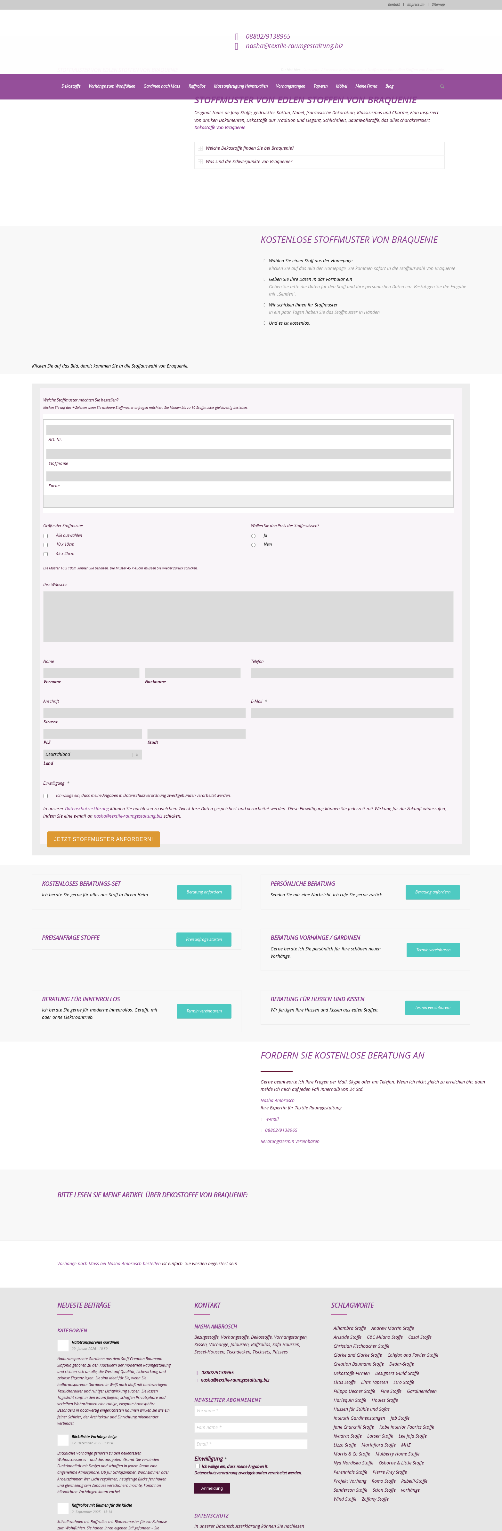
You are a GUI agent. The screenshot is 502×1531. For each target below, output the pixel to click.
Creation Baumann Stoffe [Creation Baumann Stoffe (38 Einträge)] (359, 1364)
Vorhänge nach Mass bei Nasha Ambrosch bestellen (109, 1264)
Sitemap (438, 4)
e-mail (272, 1119)
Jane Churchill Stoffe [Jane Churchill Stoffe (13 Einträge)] (354, 1427)
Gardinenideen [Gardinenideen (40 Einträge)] (422, 1391)
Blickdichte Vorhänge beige (94, 1437)
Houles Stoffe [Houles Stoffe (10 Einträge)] (385, 1400)
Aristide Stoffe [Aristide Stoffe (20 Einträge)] (347, 1337)
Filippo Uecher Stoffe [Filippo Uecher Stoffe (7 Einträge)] (354, 1391)
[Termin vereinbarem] (204, 1011)
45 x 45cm (65, 554)
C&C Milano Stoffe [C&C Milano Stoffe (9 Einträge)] (385, 1337)
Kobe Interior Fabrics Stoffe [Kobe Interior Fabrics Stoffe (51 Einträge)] (406, 1427)
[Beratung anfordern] (204, 892)
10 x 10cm (65, 545)
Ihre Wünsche (55, 585)
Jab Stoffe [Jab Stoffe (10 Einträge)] (400, 1418)
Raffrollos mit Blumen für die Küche (102, 1505)
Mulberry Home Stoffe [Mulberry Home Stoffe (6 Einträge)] (397, 1454)
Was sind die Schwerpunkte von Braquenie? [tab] (245, 161)
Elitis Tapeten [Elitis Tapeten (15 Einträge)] (374, 1382)
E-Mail (259, 702)
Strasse (51, 722)
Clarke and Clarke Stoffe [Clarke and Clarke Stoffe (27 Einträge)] (358, 1355)
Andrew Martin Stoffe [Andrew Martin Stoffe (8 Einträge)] (392, 1328)
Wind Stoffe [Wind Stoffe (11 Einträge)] (345, 1499)
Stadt (153, 743)
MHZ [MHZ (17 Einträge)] (405, 1445)
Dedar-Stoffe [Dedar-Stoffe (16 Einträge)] (401, 1364)
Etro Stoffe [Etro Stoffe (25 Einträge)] (403, 1382)
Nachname (155, 682)
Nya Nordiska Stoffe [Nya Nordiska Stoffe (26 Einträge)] (353, 1463)
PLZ (47, 743)
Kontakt (394, 4)
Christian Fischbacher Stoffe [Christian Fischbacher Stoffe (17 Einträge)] (361, 1346)
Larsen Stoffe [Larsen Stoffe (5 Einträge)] (380, 1436)
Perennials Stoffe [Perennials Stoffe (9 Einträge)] (350, 1472)
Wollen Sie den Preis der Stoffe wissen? (285, 526)
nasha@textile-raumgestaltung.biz (294, 46)
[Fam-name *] (251, 1428)
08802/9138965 (268, 37)
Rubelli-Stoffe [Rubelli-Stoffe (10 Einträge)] (414, 1481)
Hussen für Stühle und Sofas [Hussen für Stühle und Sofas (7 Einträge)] (362, 1409)
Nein (268, 545)
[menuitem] (71, 86)
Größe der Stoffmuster (63, 526)
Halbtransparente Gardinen (95, 1343)
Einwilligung (56, 783)
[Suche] (440, 87)
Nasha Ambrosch (278, 1101)
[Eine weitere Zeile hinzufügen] (245, 500)
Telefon (257, 662)
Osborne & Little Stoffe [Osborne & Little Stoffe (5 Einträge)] (401, 1463)
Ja (265, 536)
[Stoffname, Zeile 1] (248, 454)
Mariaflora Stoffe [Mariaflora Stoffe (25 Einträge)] (378, 1445)
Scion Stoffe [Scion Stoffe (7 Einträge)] (384, 1490)
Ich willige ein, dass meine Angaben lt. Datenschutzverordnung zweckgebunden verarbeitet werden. (143, 796)
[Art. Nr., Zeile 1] (248, 430)
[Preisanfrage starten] (203, 939)
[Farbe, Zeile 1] (248, 476)
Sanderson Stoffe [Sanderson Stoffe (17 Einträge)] (350, 1490)
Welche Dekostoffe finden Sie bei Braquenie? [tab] (246, 148)
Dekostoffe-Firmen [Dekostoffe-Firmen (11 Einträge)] (352, 1373)
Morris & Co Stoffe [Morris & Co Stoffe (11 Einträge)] (352, 1454)
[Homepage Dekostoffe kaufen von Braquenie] (125, 291)
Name (48, 662)
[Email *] (251, 1444)
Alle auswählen (69, 536)
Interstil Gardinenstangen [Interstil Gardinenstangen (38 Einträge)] (359, 1418)
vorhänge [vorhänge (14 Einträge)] (410, 1490)
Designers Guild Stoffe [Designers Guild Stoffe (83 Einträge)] (397, 1373)
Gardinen (346, 938)
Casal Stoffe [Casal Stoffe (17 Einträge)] (420, 1337)
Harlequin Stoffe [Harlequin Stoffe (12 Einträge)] (350, 1400)
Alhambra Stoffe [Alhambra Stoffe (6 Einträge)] (350, 1328)
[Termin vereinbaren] (433, 950)
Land (48, 764)
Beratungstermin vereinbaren (290, 1141)
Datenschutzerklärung (87, 809)
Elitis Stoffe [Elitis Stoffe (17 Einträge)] (345, 1382)
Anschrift (51, 702)
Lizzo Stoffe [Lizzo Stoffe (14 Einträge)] (345, 1445)
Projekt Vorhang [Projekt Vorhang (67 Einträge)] (350, 1481)
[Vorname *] (251, 1411)
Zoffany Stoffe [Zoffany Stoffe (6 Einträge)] (375, 1499)
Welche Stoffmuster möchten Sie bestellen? (80, 400)
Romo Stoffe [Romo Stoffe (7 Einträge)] (384, 1481)
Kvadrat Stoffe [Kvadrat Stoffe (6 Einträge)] (348, 1436)
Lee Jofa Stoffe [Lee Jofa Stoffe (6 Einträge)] (413, 1436)
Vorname (52, 682)
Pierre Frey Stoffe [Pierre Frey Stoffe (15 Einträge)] (390, 1472)
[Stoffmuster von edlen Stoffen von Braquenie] (114, 153)
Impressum (416, 4)
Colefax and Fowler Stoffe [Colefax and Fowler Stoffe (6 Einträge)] (412, 1355)
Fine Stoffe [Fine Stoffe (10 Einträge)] (391, 1391)
